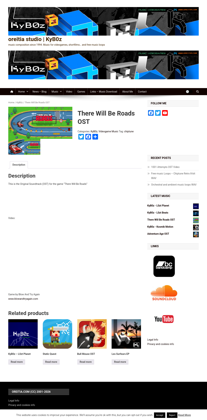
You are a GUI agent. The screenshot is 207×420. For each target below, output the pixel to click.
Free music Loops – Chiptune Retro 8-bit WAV (173, 176)
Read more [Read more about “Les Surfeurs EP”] (120, 361)
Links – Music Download (103, 91)
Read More (184, 415)
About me (127, 91)
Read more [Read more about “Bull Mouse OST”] (86, 361)
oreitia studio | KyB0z (35, 39)
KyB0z (19, 102)
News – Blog (39, 91)
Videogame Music (108, 131)
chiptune (129, 131)
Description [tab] (18, 164)
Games (81, 91)
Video (69, 91)
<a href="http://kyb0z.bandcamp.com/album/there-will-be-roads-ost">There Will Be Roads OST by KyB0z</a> (75, 200)
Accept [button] (159, 415)
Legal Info (152, 339)
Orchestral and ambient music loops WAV (174, 184)
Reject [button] (172, 415)
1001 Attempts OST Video (165, 167)
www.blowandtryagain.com (23, 298)
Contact (142, 91)
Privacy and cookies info (160, 344)
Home (21, 91)
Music (55, 91)
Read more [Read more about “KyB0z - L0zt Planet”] (17, 361)
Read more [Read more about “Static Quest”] (51, 361)
